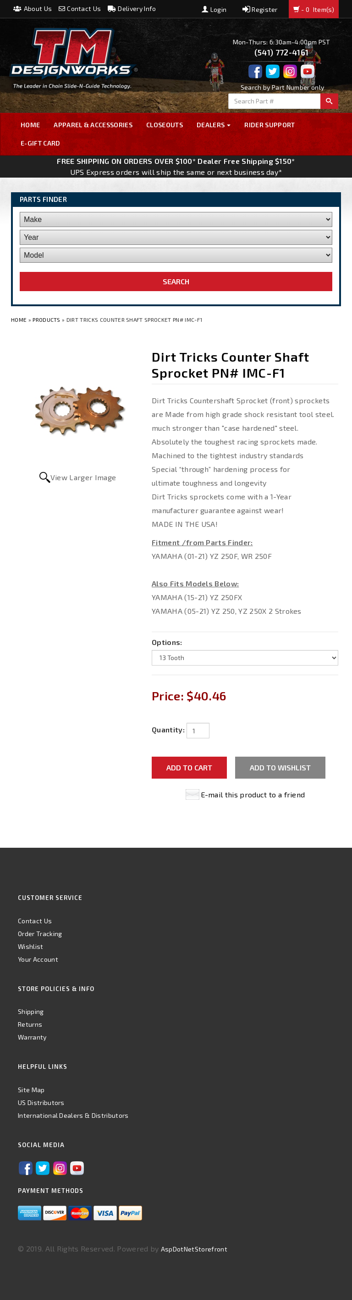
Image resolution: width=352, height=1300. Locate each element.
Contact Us (80, 8)
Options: (167, 642)
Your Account (38, 959)
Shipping (31, 1011)
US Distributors (41, 1102)
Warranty (32, 1037)
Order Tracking (40, 933)
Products (46, 319)
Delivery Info (132, 8)
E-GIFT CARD (40, 143)
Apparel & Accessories (93, 125)
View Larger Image (83, 477)
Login (214, 9)
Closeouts (164, 125)
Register (260, 9)
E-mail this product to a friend (253, 794)
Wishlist (31, 946)
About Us (32, 8)
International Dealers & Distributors (73, 1115)
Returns (30, 1024)
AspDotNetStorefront (194, 1249)
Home (30, 125)
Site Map (31, 1090)
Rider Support (269, 125)
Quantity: (168, 729)
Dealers (214, 125)
